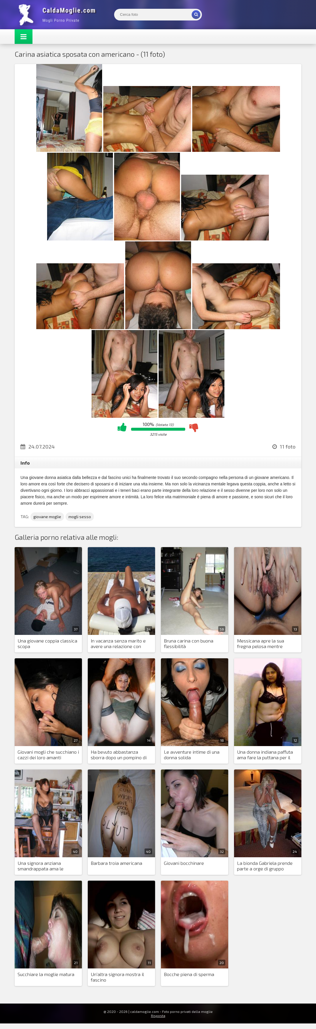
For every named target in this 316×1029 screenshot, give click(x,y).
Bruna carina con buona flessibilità (188, 643)
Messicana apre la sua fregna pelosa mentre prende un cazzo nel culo (263, 644)
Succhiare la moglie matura (46, 974)
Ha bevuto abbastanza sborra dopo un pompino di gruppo (119, 755)
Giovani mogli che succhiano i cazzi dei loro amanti (48, 754)
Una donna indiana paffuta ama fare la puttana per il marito (265, 755)
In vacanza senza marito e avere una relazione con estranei (118, 644)
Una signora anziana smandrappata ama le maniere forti (40, 866)
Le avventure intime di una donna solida (191, 754)
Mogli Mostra (58, 14)
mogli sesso (79, 516)
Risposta (158, 1015)
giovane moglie (47, 516)
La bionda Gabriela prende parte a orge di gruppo (265, 865)
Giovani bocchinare (184, 863)
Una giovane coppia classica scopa (47, 643)
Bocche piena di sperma (189, 974)
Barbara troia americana (116, 863)
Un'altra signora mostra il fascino (117, 976)
